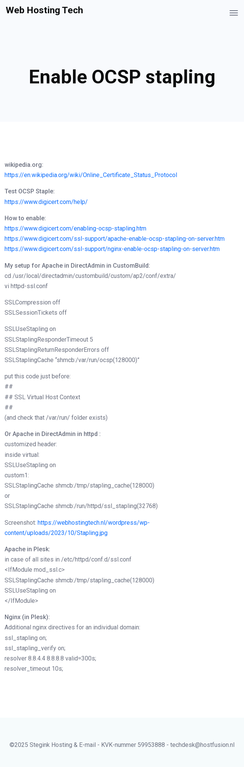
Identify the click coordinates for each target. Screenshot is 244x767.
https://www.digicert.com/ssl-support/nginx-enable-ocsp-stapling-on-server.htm (112, 249)
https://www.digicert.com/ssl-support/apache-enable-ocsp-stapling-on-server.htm (115, 238)
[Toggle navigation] (233, 13)
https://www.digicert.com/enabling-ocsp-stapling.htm (75, 228)
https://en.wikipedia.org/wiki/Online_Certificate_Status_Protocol (91, 175)
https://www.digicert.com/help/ (46, 201)
